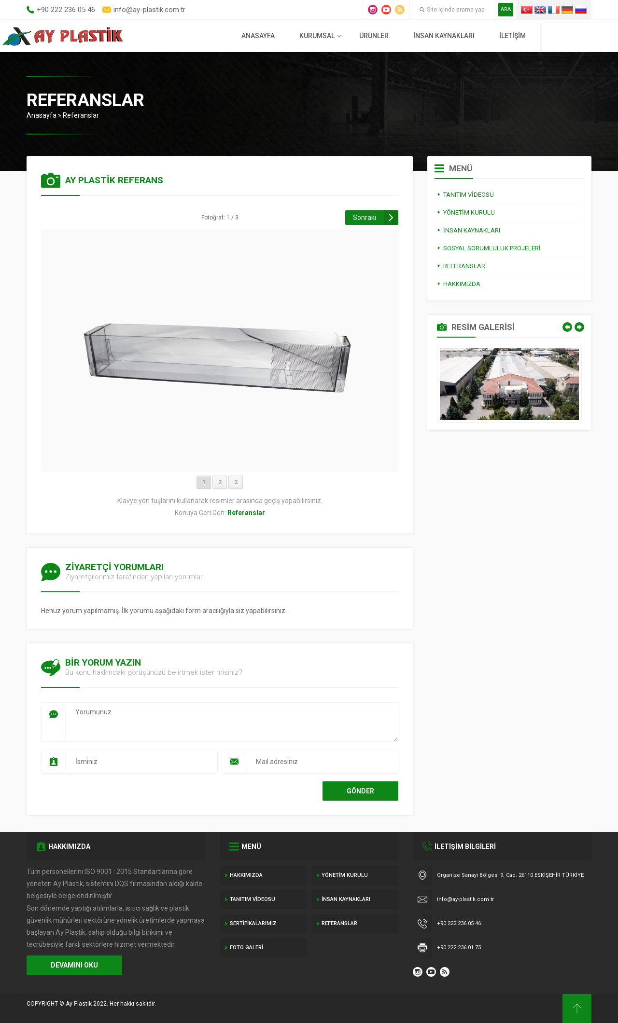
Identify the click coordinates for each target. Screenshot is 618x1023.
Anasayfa (311, 36)
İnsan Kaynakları (497, 36)
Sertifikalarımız (253, 923)
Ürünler (427, 36)
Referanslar (81, 115)
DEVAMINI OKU (74, 965)
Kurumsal (370, 36)
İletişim (566, 36)
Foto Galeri (246, 947)
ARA (506, 9)
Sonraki (364, 217)
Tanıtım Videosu (252, 899)
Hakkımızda (246, 875)
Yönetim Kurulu (345, 875)
